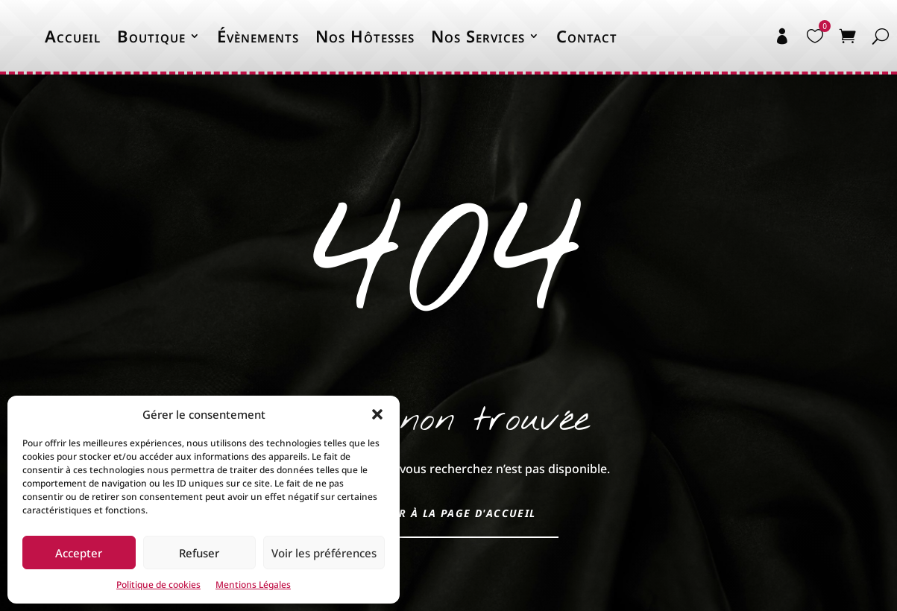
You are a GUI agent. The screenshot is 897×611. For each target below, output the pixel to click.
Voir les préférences (324, 552)
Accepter (78, 552)
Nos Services (478, 36)
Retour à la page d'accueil (448, 513)
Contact (586, 36)
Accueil (73, 36)
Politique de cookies (158, 584)
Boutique (151, 36)
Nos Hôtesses (365, 36)
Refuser (199, 552)
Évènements (258, 36)
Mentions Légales (253, 584)
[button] (377, 414)
